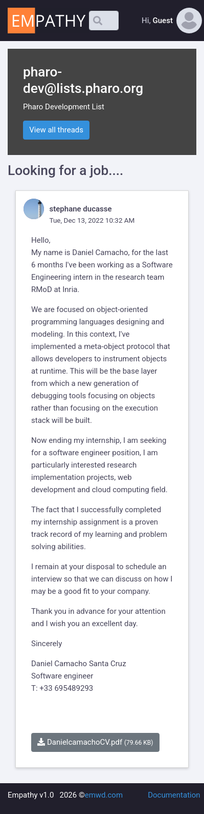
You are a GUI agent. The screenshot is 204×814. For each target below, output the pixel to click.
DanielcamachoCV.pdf (95, 742)
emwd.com (104, 795)
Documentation (174, 795)
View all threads (56, 129)
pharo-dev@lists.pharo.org (83, 80)
